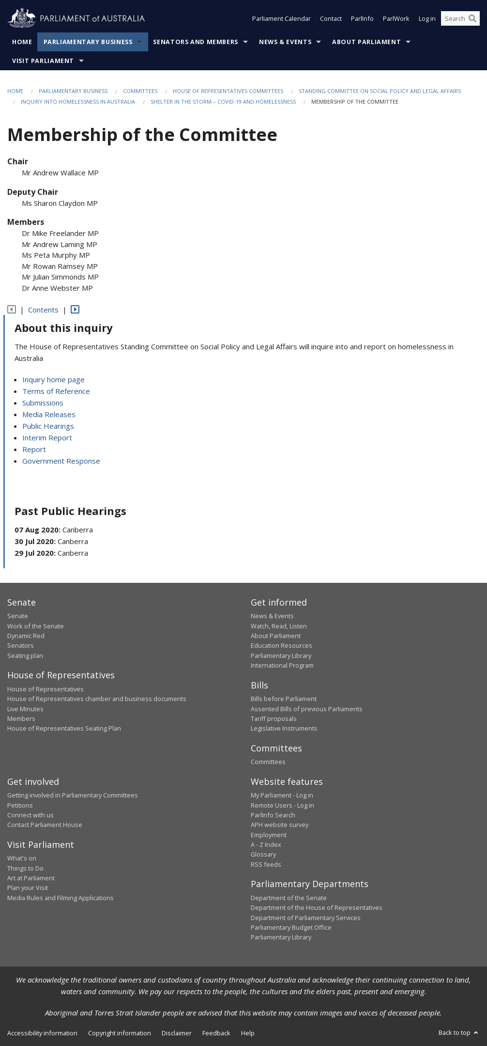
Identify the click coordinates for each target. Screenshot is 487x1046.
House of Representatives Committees (228, 90)
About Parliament (366, 42)
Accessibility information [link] (42, 1033)
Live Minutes (25, 708)
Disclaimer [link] (177, 1033)
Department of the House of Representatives (316, 907)
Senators (20, 645)
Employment (269, 834)
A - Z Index (266, 844)
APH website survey (279, 824)
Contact (331, 18)
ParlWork (396, 18)
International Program (282, 665)
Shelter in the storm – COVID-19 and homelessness (223, 101)
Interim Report (47, 437)
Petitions (20, 805)
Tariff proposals (274, 718)
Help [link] (248, 1033)
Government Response (61, 461)
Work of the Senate (35, 626)
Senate (17, 615)
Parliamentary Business (88, 42)
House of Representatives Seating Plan (64, 728)
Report (34, 449)
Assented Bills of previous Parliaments (307, 708)
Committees (140, 90)
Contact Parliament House (44, 824)
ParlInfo (362, 18)
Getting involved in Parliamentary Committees (72, 795)
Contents (43, 309)
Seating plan (25, 655)
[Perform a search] (472, 18)
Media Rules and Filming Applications (60, 897)
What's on (21, 858)
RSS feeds (266, 864)
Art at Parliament (31, 878)
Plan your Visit (27, 887)
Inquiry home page (53, 379)
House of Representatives (45, 689)
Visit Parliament (43, 61)
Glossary (263, 854)
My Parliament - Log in (282, 795)
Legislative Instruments (284, 728)
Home (22, 42)
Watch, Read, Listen (279, 626)
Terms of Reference (56, 391)
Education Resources (281, 645)
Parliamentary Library (281, 655)
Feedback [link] (216, 1033)
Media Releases (49, 414)
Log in (427, 18)
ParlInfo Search (273, 815)
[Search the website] (460, 18)
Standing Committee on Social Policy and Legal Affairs (380, 90)
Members (21, 718)
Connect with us (30, 815)
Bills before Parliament (284, 698)
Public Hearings (48, 426)
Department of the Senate (289, 897)
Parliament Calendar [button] (281, 18)
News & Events (285, 42)
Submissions (42, 402)
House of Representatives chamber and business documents (96, 698)
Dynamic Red (26, 635)
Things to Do (25, 868)
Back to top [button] (459, 1032)
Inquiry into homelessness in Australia (78, 101)
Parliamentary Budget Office (291, 927)
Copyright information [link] (119, 1033)
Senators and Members (195, 42)
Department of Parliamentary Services (306, 917)
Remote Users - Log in (282, 805)
